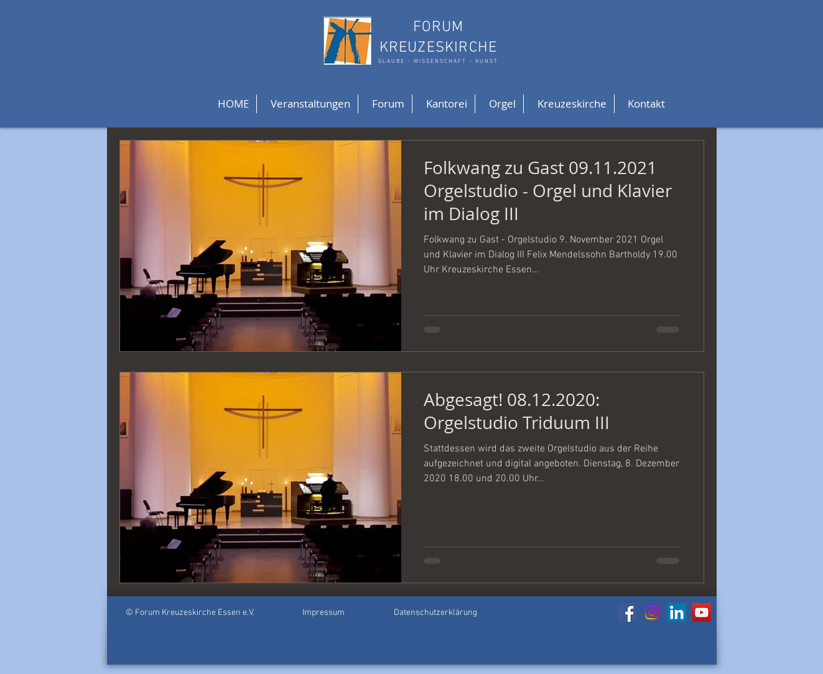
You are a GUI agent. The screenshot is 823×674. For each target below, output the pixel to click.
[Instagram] (652, 612)
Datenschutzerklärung (435, 612)
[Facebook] (627, 612)
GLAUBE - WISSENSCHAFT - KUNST (438, 61)
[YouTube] (701, 612)
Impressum (323, 612)
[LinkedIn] (676, 612)
